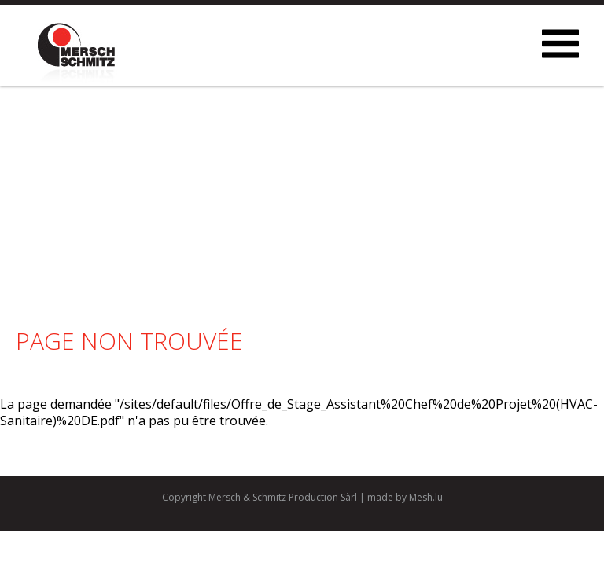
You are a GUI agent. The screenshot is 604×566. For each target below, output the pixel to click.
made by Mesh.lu (405, 497)
